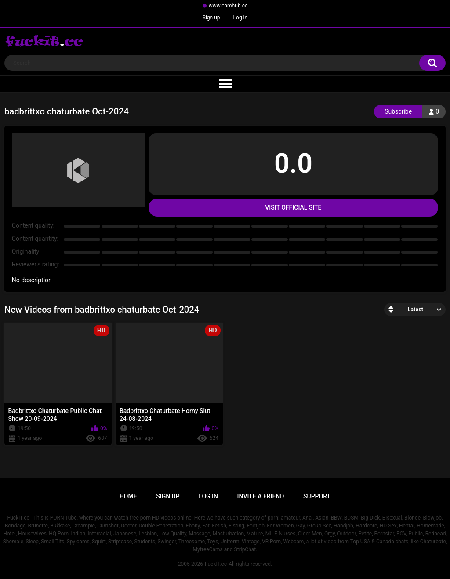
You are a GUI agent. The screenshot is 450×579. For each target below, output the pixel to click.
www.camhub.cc (228, 6)
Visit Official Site (293, 207)
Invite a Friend (260, 496)
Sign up (211, 18)
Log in (240, 18)
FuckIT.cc (216, 564)
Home (128, 496)
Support (316, 496)
